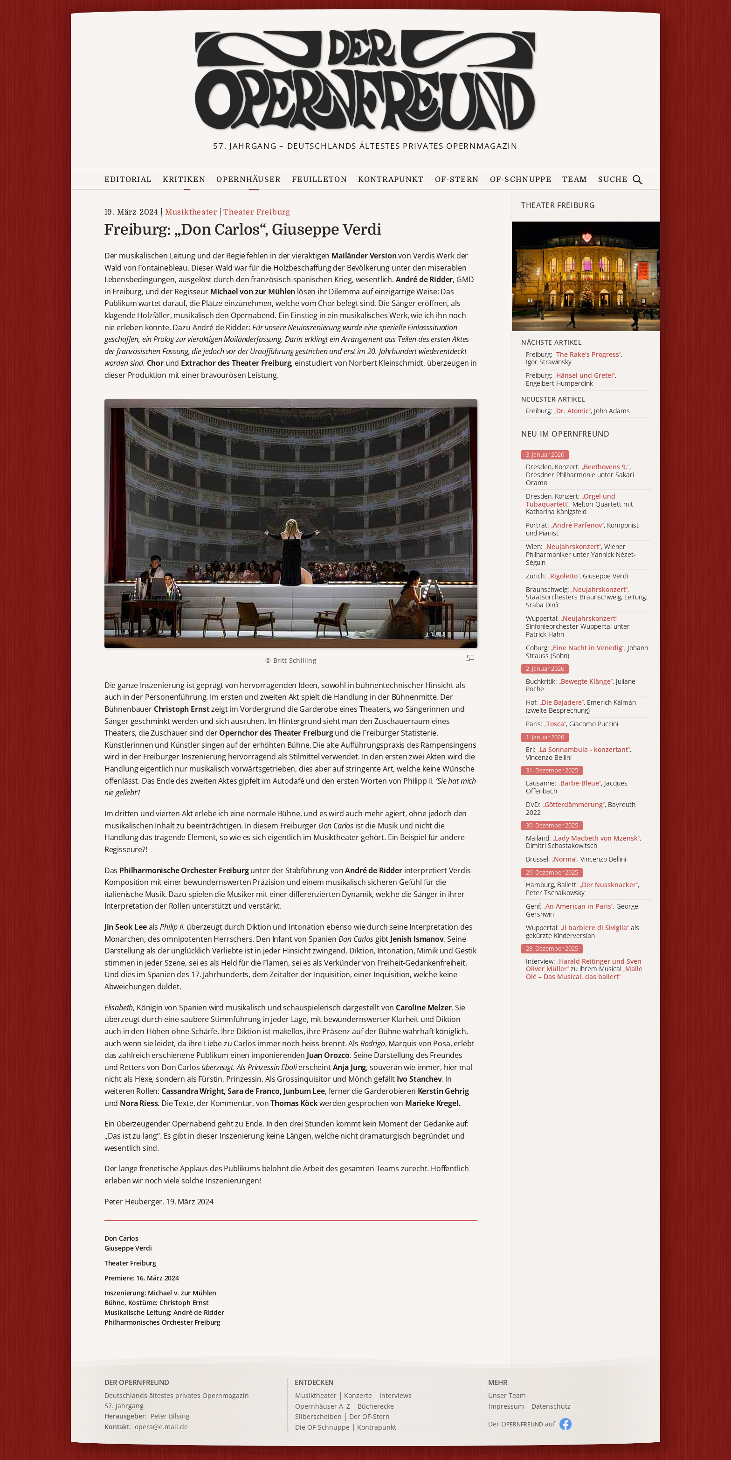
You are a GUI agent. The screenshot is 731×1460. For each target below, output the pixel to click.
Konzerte (358, 1396)
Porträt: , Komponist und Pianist (582, 529)
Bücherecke (376, 1407)
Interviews (395, 1396)
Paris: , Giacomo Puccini (572, 724)
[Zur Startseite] (365, 80)
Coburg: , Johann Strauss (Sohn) (587, 652)
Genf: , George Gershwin (582, 910)
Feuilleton (319, 179)
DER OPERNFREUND (137, 1382)
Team (574, 179)
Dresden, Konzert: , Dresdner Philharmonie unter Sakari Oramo (580, 475)
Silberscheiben (318, 1417)
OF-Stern (457, 179)
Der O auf (521, 1423)
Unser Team (507, 1395)
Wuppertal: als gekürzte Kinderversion (582, 932)
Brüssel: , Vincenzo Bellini (576, 859)
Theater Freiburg (256, 212)
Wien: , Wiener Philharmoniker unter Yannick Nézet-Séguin (581, 554)
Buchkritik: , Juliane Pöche (580, 686)
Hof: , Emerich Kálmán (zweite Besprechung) (581, 707)
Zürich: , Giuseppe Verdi (577, 576)
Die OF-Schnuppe (322, 1428)
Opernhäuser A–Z (322, 1407)
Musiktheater (191, 212)
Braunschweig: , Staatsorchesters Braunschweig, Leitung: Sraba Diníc (587, 597)
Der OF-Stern (369, 1417)
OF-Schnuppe (521, 179)
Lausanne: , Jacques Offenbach (577, 787)
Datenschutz (551, 1407)
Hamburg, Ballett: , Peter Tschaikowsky (582, 889)
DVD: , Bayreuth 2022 (580, 809)
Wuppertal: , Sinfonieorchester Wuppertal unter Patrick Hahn (578, 626)
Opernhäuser (248, 179)
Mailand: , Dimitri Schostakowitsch (583, 842)
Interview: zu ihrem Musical (585, 969)
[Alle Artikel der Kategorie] (586, 277)
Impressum (506, 1407)
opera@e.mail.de (161, 1426)
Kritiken (184, 179)
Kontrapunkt (391, 179)
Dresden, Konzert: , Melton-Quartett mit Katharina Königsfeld (579, 504)
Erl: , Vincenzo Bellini (578, 754)
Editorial (128, 179)
